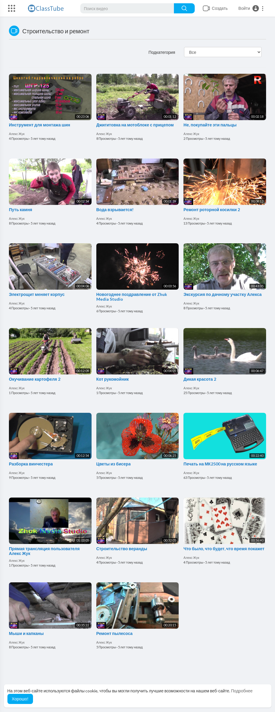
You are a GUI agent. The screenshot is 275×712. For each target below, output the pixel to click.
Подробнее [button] (242, 690)
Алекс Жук (17, 134)
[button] (251, 8)
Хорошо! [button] (20, 698)
